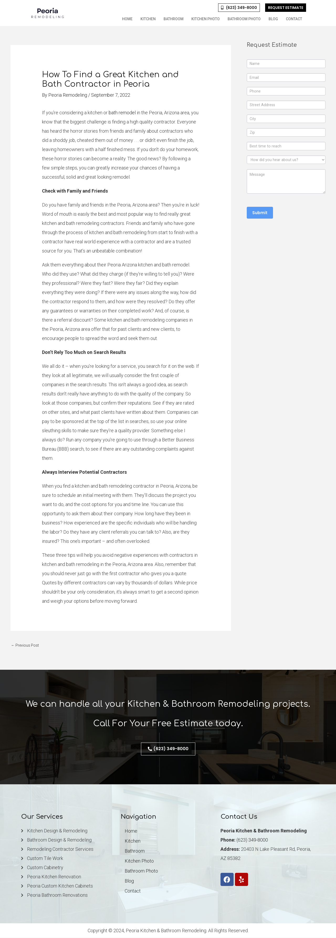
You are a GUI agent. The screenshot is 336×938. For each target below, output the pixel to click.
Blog (273, 19)
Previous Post (25, 645)
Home (127, 19)
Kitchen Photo (205, 19)
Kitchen (148, 19)
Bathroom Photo (244, 19)
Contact (294, 19)
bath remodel (122, 112)
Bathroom (173, 19)
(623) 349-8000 (252, 840)
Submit (259, 216)
